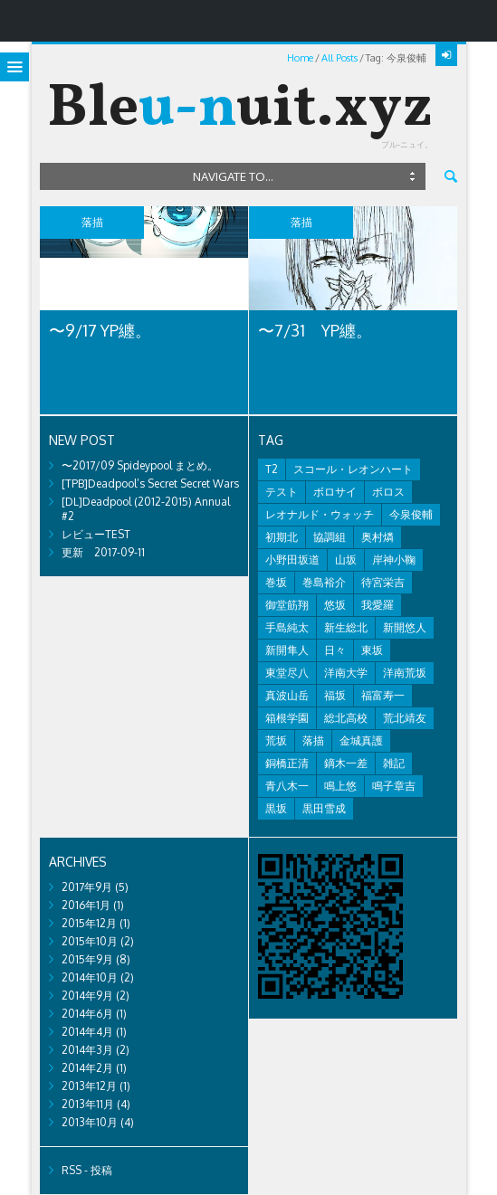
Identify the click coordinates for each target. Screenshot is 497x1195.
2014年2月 (87, 1068)
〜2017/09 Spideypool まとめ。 (140, 465)
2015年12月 (89, 923)
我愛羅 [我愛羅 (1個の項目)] (377, 605)
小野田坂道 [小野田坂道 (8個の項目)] (292, 559)
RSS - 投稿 (87, 1170)
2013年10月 (90, 1122)
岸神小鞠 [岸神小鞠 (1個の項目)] (394, 559)
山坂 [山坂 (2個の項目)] (346, 559)
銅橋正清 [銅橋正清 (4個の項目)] (287, 763)
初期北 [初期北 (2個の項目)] (281, 537)
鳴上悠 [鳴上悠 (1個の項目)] (340, 785)
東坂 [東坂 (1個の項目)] (372, 650)
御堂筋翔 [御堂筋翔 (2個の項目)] (287, 605)
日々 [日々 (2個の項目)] (335, 650)
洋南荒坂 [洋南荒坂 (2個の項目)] (404, 672)
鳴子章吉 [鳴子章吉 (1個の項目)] (394, 785)
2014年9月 (87, 995)
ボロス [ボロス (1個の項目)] (388, 491)
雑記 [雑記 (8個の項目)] (394, 763)
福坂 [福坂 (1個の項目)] (335, 695)
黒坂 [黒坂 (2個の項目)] (276, 808)
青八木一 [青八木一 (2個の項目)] (287, 785)
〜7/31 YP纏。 (315, 330)
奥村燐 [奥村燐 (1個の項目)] (377, 537)
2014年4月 (87, 1032)
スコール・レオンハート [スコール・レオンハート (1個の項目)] (353, 469)
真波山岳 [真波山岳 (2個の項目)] (287, 695)
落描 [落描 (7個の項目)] (313, 740)
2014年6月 (87, 1013)
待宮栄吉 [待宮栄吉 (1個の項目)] (383, 582)
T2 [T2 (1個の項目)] (271, 469)
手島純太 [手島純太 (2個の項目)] (287, 627)
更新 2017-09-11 (103, 552)
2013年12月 (89, 1086)
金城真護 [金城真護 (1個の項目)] (361, 740)
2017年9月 (87, 887)
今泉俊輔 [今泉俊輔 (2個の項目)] (411, 514)
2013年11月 (88, 1104)
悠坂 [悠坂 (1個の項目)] (335, 605)
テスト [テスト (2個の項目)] (281, 491)
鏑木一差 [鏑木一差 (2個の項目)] (346, 763)
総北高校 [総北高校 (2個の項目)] (346, 718)
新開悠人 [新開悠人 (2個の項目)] (404, 627)
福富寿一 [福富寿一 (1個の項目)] (383, 695)
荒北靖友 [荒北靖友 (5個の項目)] (404, 718)
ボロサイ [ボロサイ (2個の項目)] (335, 491)
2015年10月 (90, 941)
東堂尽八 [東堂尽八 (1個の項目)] (287, 672)
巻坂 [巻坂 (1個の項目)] (276, 582)
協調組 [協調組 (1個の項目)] (329, 537)
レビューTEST (96, 534)
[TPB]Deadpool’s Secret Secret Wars (150, 483)
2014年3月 (87, 1050)
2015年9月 (87, 959)
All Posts (339, 58)
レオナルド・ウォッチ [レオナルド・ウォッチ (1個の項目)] (319, 514)
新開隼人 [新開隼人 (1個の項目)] (287, 650)
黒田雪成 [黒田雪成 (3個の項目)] (324, 808)
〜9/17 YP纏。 (100, 330)
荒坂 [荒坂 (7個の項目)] (276, 740)
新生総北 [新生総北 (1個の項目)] (346, 627)
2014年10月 (90, 977)
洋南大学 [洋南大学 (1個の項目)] (346, 672)
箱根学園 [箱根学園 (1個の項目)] (287, 718)
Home (300, 58)
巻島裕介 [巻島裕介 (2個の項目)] (324, 582)
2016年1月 (86, 905)
